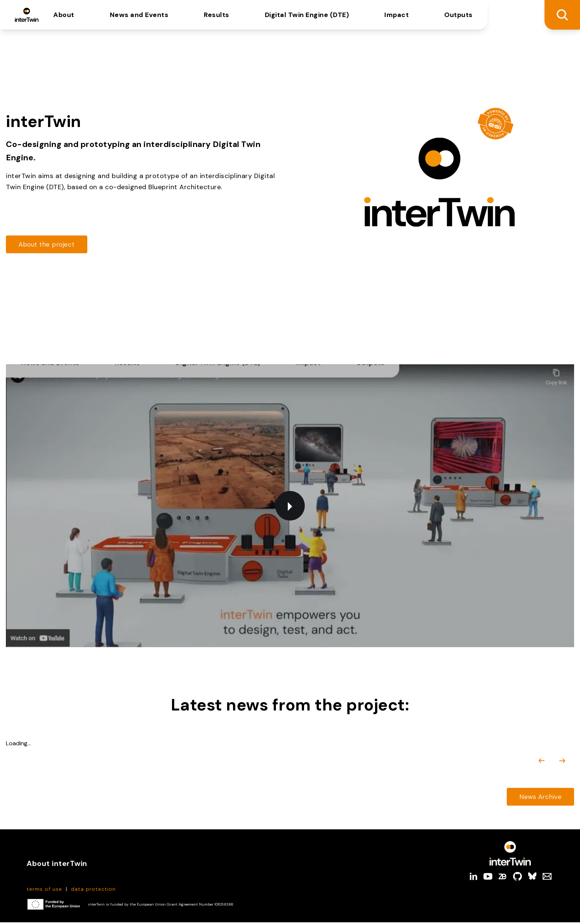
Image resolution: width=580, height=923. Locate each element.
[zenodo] (502, 877)
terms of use (44, 889)
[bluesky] (532, 877)
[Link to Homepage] (510, 854)
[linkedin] (473, 877)
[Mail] (547, 877)
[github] (517, 877)
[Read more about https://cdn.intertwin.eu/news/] (539, 797)
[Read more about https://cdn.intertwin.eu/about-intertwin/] (48, 244)
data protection (93, 889)
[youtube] (487, 877)
